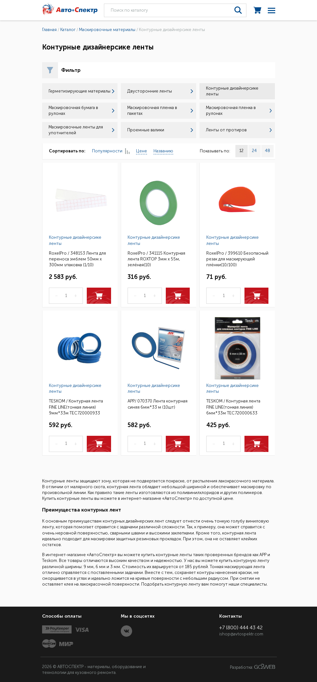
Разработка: (252, 667)
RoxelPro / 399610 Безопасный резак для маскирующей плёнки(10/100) (237, 259)
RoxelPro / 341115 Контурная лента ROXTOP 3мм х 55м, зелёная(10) (156, 259)
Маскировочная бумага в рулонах (81, 110)
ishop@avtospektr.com (241, 634)
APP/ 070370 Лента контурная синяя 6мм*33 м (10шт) (157, 404)
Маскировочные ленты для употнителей (81, 130)
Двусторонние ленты (160, 91)
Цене (141, 150)
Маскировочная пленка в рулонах (239, 110)
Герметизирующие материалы (81, 91)
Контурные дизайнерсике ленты (75, 240)
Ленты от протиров (239, 129)
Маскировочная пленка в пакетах (160, 110)
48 (267, 150)
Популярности (111, 151)
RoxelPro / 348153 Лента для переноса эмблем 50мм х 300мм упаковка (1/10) (77, 259)
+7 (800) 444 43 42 (241, 627)
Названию (163, 150)
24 (254, 150)
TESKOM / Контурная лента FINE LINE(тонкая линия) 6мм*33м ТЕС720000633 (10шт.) (233, 406)
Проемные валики (160, 129)
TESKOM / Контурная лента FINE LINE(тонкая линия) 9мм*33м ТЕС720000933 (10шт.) (76, 406)
